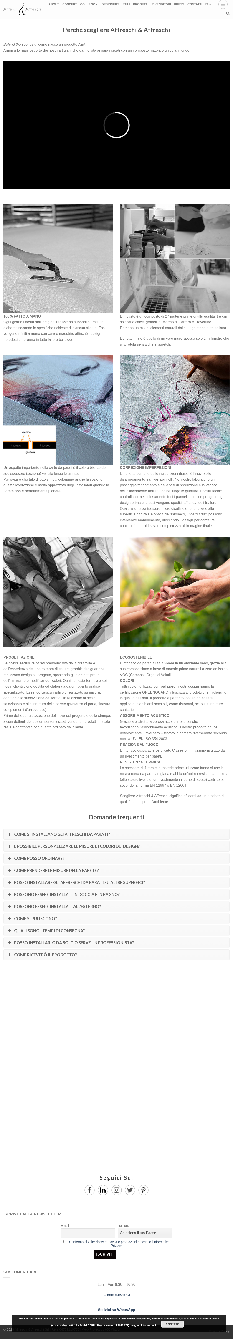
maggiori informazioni (143, 1325)
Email (65, 1226)
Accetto (172, 1324)
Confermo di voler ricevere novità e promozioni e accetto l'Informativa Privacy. (119, 1243)
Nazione (124, 1226)
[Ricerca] (228, 13)
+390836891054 (116, 1295)
